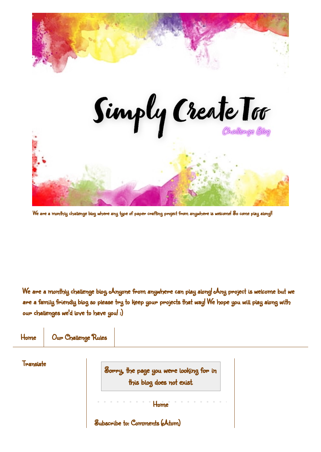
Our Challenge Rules (79, 337)
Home (28, 337)
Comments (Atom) (155, 423)
